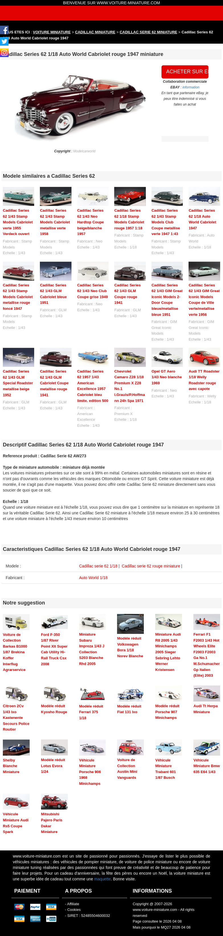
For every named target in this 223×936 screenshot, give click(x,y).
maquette (102, 858)
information (191, 87)
